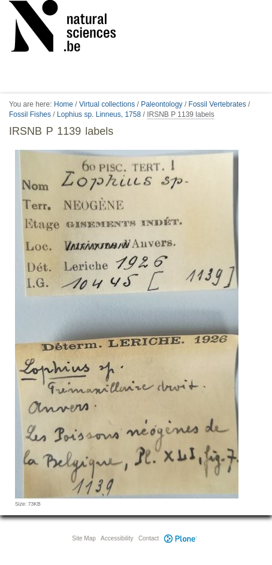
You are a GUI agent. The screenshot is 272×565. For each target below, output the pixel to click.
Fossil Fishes (30, 114)
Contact (148, 538)
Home (63, 104)
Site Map (83, 538)
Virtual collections (107, 104)
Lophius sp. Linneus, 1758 (99, 114)
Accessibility (117, 538)
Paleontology (161, 104)
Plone (180, 538)
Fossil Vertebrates (217, 104)
